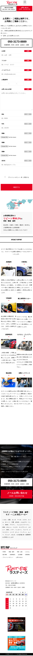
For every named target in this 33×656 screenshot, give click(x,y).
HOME (4, 552)
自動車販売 (12, 555)
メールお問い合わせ (17, 495)
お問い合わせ (24, 8)
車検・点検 (19, 552)
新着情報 (27, 555)
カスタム (27, 552)
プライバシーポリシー (14, 178)
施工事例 (5, 555)
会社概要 (20, 555)
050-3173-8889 (9, 7)
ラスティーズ (13, 654)
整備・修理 (11, 552)
